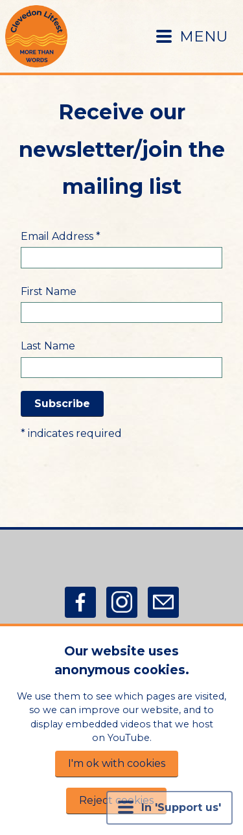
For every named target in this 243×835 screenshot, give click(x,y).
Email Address (60, 236)
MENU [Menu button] (191, 36)
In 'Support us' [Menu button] (169, 807)
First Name (48, 291)
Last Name (48, 346)
